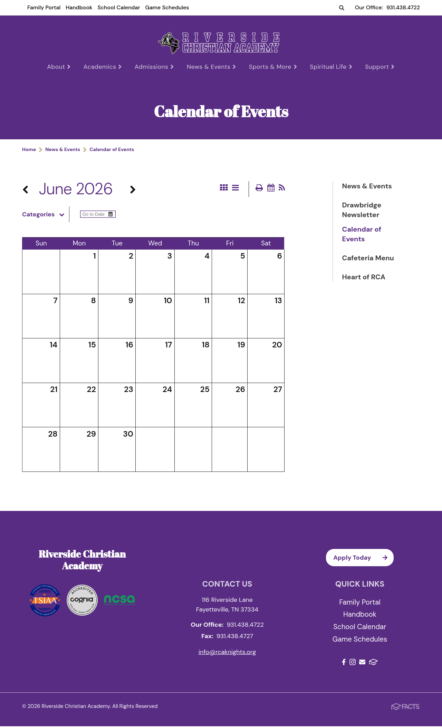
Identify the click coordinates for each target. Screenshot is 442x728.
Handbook (79, 7)
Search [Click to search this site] (341, 8)
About (62, 67)
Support (377, 67)
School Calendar (118, 7)
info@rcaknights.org (227, 654)
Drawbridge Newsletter (362, 211)
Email (362, 664)
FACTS (373, 664)
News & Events (212, 67)
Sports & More (273, 67)
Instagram (352, 664)
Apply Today (363, 559)
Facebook (344, 664)
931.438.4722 (403, 7)
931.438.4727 (235, 638)
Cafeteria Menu (368, 259)
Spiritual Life (329, 67)
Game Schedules (167, 7)
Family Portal (43, 7)
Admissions (155, 67)
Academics (105, 67)
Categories (45, 216)
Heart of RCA (363, 278)
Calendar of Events (362, 235)
